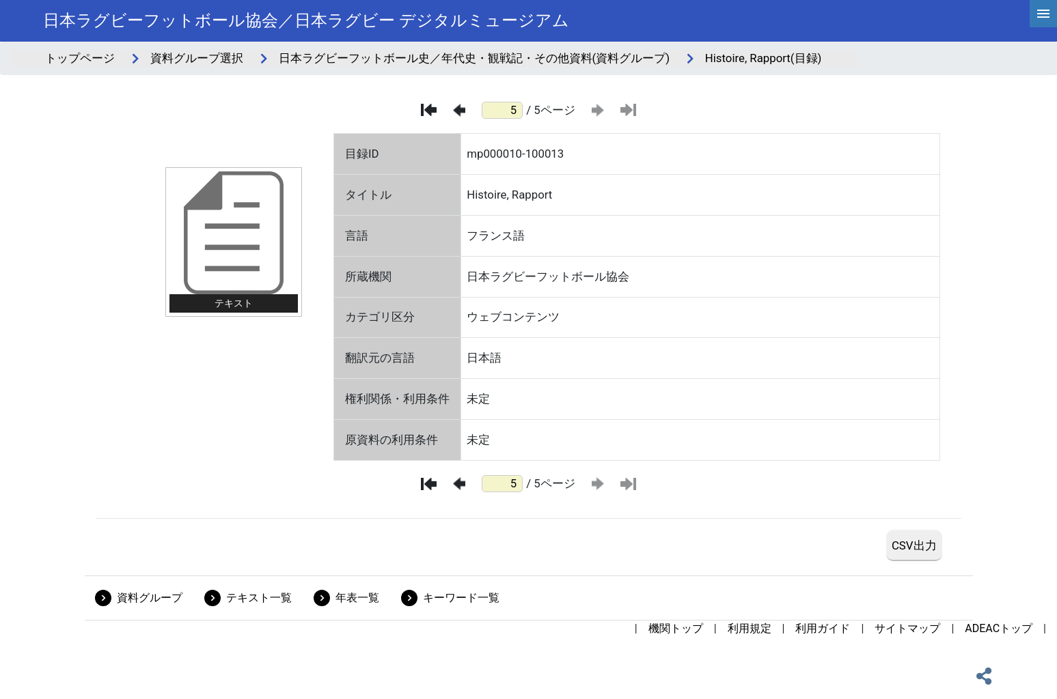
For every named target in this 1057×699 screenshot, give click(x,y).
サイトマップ (907, 628)
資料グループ (149, 597)
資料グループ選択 (196, 58)
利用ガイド (822, 628)
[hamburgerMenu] (1043, 13)
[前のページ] (459, 110)
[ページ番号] (502, 110)
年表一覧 (357, 597)
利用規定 (749, 628)
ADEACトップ (998, 628)
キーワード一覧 (461, 597)
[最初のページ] (429, 110)
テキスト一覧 (259, 597)
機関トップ (675, 628)
